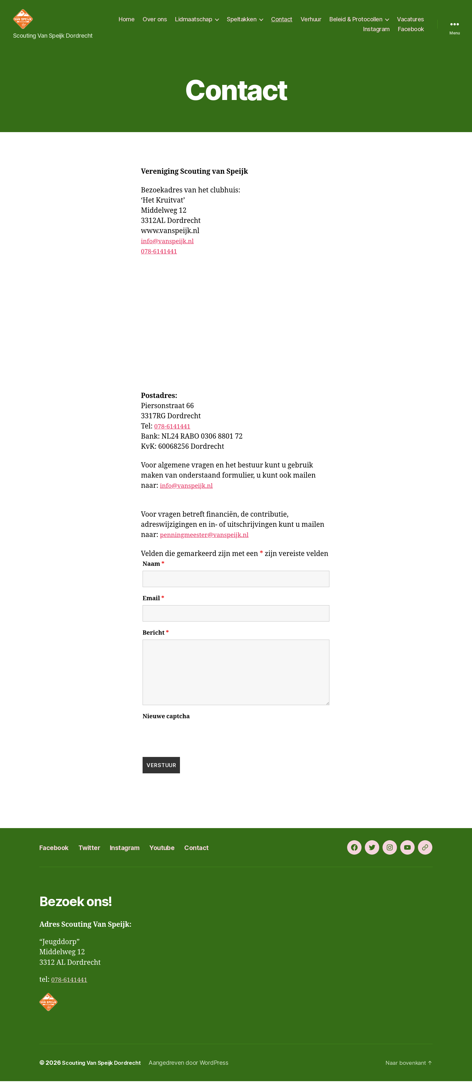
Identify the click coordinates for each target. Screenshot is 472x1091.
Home (162, 24)
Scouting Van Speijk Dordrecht (105, 1072)
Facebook (411, 33)
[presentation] (192, 746)
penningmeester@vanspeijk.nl (210, 544)
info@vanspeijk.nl (170, 251)
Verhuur (346, 24)
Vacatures (341, 33)
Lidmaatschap (228, 24)
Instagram (376, 33)
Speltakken (277, 24)
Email (153, 608)
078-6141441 (161, 261)
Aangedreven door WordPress (196, 1072)
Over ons (190, 24)
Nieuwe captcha (166, 726)
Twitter (99, 857)
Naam (154, 574)
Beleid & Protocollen (391, 24)
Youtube (184, 857)
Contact (317, 24)
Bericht (156, 643)
